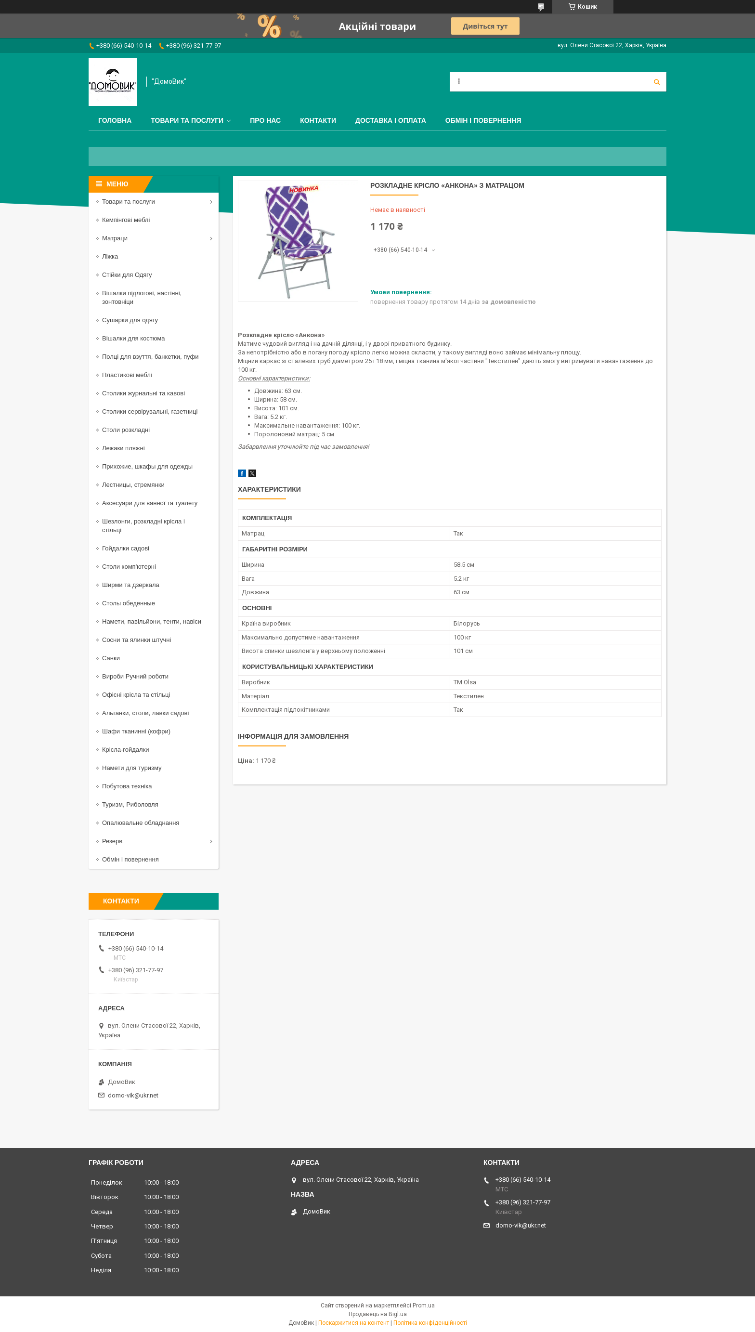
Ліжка (110, 256)
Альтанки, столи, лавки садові (145, 713)
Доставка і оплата (390, 120)
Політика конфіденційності (430, 1322)
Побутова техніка (127, 786)
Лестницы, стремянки (133, 484)
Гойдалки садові (125, 548)
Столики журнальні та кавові (143, 393)
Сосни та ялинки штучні (136, 639)
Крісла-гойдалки (125, 749)
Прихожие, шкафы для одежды (147, 466)
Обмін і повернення (483, 120)
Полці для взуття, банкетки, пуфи (150, 356)
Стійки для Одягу (127, 274)
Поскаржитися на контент (353, 1322)
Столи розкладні (126, 429)
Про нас (265, 120)
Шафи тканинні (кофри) (136, 731)
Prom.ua (424, 1305)
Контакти (318, 120)
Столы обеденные (128, 603)
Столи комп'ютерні (129, 566)
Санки (111, 658)
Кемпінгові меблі (126, 219)
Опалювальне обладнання (140, 822)
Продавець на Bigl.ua (378, 1314)
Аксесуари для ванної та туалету (149, 503)
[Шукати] (656, 81)
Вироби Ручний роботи (135, 676)
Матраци (115, 238)
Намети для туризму (132, 767)
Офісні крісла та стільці (136, 694)
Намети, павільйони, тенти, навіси (151, 621)
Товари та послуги (187, 120)
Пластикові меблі (127, 375)
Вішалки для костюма (133, 338)
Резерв (112, 841)
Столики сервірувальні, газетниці (149, 411)
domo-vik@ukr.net (133, 1095)
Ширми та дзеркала (130, 584)
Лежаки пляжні (123, 448)
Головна (114, 120)
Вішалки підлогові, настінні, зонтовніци (142, 297)
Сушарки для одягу (130, 320)
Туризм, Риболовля (130, 804)
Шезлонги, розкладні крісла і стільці (143, 526)
